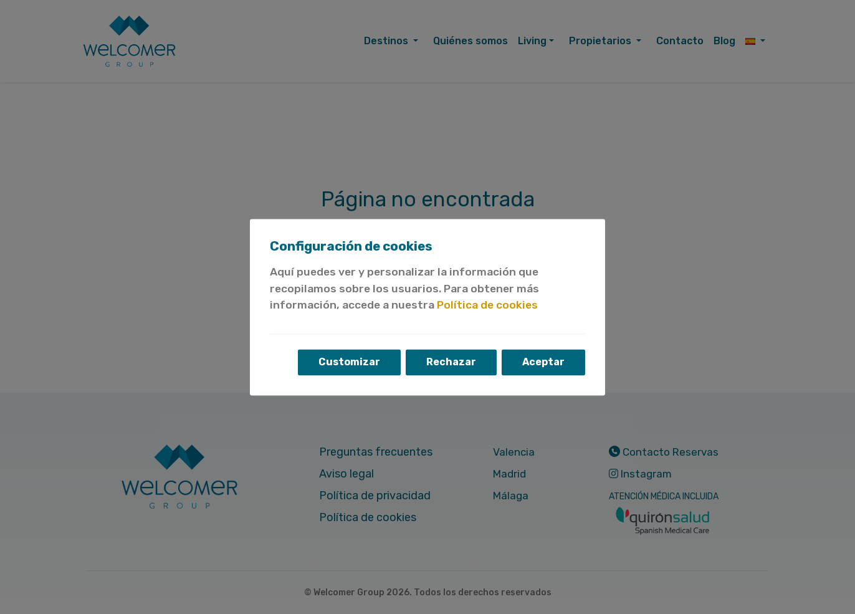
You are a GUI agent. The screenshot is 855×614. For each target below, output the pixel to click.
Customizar (349, 362)
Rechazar (451, 362)
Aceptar (543, 362)
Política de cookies (487, 305)
